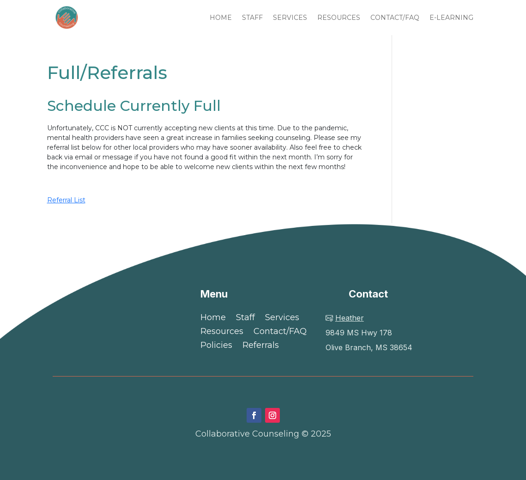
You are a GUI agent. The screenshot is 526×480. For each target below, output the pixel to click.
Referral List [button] (66, 200)
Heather (349, 317)
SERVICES (290, 17)
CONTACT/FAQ (394, 17)
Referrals (260, 346)
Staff (245, 318)
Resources (221, 332)
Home (213, 318)
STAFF (252, 17)
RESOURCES (338, 17)
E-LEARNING (451, 17)
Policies (216, 346)
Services (282, 318)
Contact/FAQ (280, 332)
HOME (221, 17)
